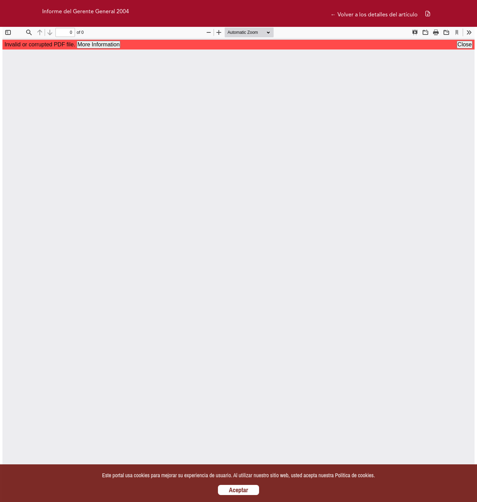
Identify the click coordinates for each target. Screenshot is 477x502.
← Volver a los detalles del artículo (374, 15)
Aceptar (238, 490)
